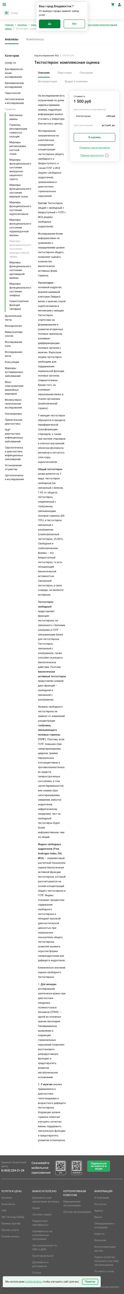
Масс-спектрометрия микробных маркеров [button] (14, 388)
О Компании (101, 1197)
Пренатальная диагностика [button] (13, 421)
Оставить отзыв (104, 1271)
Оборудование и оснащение (104, 1225)
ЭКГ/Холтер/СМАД (12, 1217)
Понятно (90, 1281)
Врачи (98, 1217)
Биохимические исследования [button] (14, 85)
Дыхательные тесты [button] (13, 317)
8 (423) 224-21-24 (12, 1170)
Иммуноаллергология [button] (14, 333)
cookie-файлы (33, 1281)
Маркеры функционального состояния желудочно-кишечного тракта (20, 169)
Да (49, 23)
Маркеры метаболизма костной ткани (17, 148)
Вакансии (100, 1240)
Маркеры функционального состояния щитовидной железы (20, 270)
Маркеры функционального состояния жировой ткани (20, 190)
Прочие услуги (10, 1230)
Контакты (100, 1204)
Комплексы (35, 39)
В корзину (94, 137)
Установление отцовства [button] (13, 467)
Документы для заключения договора (45, 1199)
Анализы (22, 25)
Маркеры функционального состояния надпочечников (20, 208)
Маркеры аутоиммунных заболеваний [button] (14, 372)
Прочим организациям (77, 1211)
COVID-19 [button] (10, 63)
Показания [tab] (86, 72)
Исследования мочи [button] (13, 354)
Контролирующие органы (105, 1248)
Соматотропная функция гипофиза (19, 305)
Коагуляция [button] (12, 362)
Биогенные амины (15, 117)
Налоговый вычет (43, 1255)
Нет (74, 23)
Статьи (36, 1272)
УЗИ (3, 1210)
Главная (9, 25)
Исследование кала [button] (13, 343)
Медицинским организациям (72, 1203)
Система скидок (42, 1214)
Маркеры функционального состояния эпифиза (20, 289)
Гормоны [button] (10, 109)
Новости (99, 1233)
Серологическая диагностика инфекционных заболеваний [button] (14, 453)
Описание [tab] (44, 72)
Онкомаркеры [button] (13, 413)
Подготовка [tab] (64, 72)
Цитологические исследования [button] (14, 477)
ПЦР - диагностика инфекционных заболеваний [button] (14, 435)
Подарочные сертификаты (40, 1222)
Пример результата (92, 155)
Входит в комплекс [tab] (76, 81)
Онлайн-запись (10, 1236)
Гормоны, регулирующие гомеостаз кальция (18, 130)
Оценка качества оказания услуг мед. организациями (106, 1261)
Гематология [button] (13, 93)
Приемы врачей (10, 1223)
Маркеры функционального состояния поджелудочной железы (20, 227)
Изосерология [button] (13, 325)
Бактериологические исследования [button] (14, 73)
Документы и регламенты (40, 1264)
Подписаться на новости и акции (99, 1166)
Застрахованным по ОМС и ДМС (44, 1247)
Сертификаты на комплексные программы (42, 1235)
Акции (36, 1208)
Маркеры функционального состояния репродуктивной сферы (20, 249)
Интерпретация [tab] (47, 81)
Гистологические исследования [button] (14, 101)
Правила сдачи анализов (94, 147)
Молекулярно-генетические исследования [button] (13, 403)
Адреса (98, 1210)
